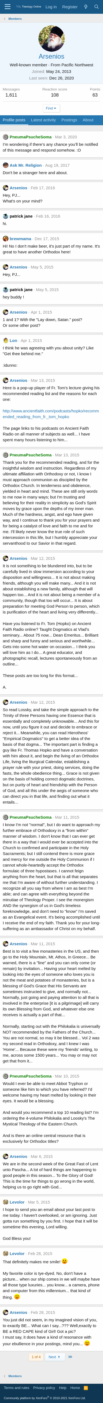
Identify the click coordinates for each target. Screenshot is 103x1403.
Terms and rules (16, 1388)
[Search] (96, 7)
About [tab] (88, 119)
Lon (13, 340)
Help (62, 1388)
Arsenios (18, 187)
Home (75, 1388)
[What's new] (85, 7)
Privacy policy (44, 1388)
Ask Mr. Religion (26, 165)
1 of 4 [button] (36, 1357)
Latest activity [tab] (43, 119)
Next (55, 1357)
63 (95, 95)
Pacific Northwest (77, 64)
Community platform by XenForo (45, 1398)
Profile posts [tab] (14, 119)
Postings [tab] (69, 119)
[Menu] (7, 7)
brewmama (20, 238)
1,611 (11, 95)
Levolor (17, 1202)
